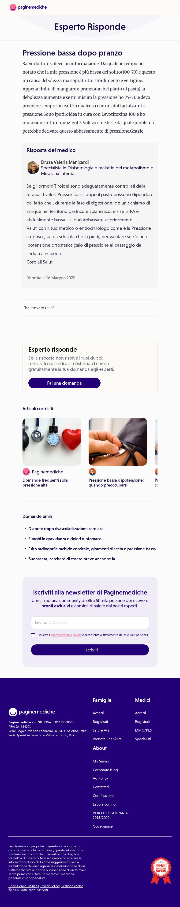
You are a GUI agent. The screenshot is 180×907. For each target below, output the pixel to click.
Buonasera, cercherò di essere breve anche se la (71, 559)
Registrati (100, 722)
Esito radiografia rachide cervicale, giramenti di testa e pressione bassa (92, 548)
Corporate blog (105, 770)
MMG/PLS (143, 730)
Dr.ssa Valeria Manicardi (65, 162)
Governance (103, 826)
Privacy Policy (49, 886)
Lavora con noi (104, 804)
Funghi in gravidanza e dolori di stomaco (64, 538)
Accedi (98, 713)
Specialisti (143, 739)
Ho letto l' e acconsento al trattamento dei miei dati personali (93, 635)
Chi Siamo (101, 761)
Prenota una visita (107, 739)
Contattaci (101, 787)
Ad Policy (100, 778)
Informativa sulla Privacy (66, 635)
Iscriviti (91, 649)
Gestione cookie (72, 886)
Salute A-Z (101, 730)
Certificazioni (103, 796)
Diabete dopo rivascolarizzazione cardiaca (66, 528)
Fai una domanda (64, 383)
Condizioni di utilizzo (23, 886)
